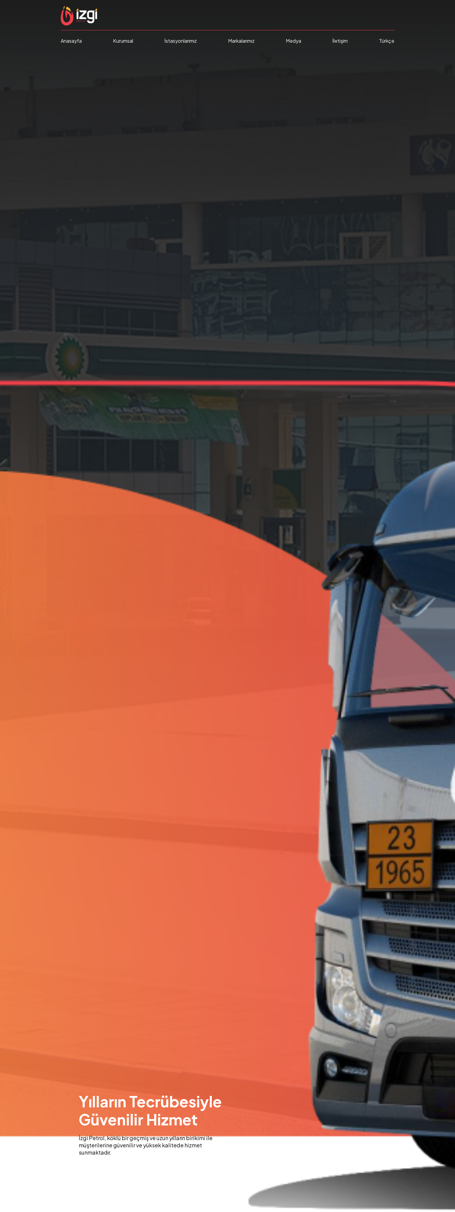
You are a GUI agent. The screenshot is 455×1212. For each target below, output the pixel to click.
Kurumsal (123, 41)
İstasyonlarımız (180, 41)
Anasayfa (71, 41)
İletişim (340, 41)
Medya (293, 41)
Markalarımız (241, 41)
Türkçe (386, 41)
